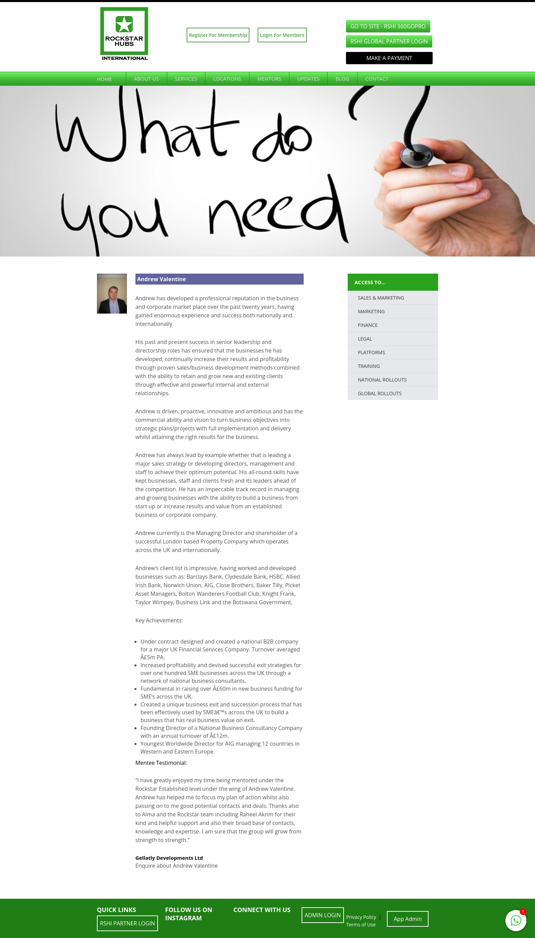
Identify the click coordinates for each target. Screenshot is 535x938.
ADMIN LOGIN (323, 915)
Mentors (269, 78)
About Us (146, 78)
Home (104, 78)
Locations (227, 78)
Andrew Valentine (161, 279)
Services (186, 78)
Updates (308, 78)
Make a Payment (389, 58)
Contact (377, 78)
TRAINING (369, 366)
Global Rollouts (380, 393)
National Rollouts (382, 379)
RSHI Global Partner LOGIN (389, 41)
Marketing (371, 311)
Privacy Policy (361, 917)
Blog (342, 78)
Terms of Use (361, 924)
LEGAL (365, 338)
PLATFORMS (371, 352)
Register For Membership (218, 35)
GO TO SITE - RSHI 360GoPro (388, 26)
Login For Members (282, 35)
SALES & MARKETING (381, 297)
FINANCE (368, 325)
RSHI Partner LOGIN (127, 923)
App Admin (408, 919)
